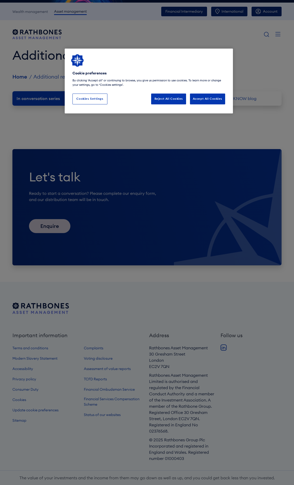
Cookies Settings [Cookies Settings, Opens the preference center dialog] (89, 99)
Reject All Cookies (169, 99)
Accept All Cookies (207, 99)
